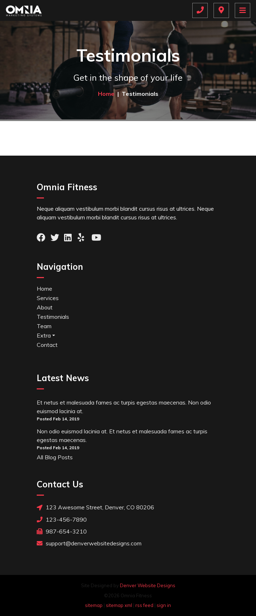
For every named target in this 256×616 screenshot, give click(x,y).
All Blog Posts (55, 457)
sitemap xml (119, 605)
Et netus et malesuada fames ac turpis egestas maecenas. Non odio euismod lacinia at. (124, 407)
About (45, 307)
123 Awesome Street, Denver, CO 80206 (95, 507)
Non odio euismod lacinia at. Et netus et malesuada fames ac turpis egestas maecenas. (122, 435)
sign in (164, 605)
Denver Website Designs (147, 585)
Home (44, 288)
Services (48, 298)
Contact (47, 344)
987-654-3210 (62, 531)
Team (44, 326)
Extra (44, 335)
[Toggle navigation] (242, 10)
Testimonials (53, 316)
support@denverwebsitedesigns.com (89, 543)
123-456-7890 (62, 519)
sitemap (94, 605)
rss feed (144, 605)
